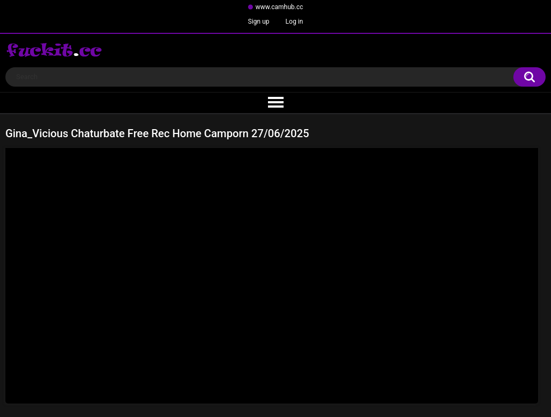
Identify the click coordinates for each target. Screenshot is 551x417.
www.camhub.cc (279, 7)
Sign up (259, 21)
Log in (294, 21)
